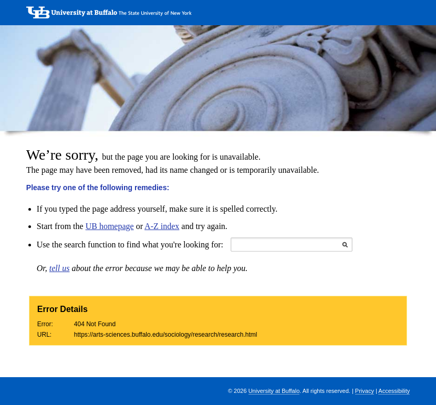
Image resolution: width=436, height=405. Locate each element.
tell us (59, 268)
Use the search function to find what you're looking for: (130, 244)
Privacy (364, 391)
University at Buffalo (274, 391)
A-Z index (161, 226)
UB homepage (110, 226)
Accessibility (394, 391)
